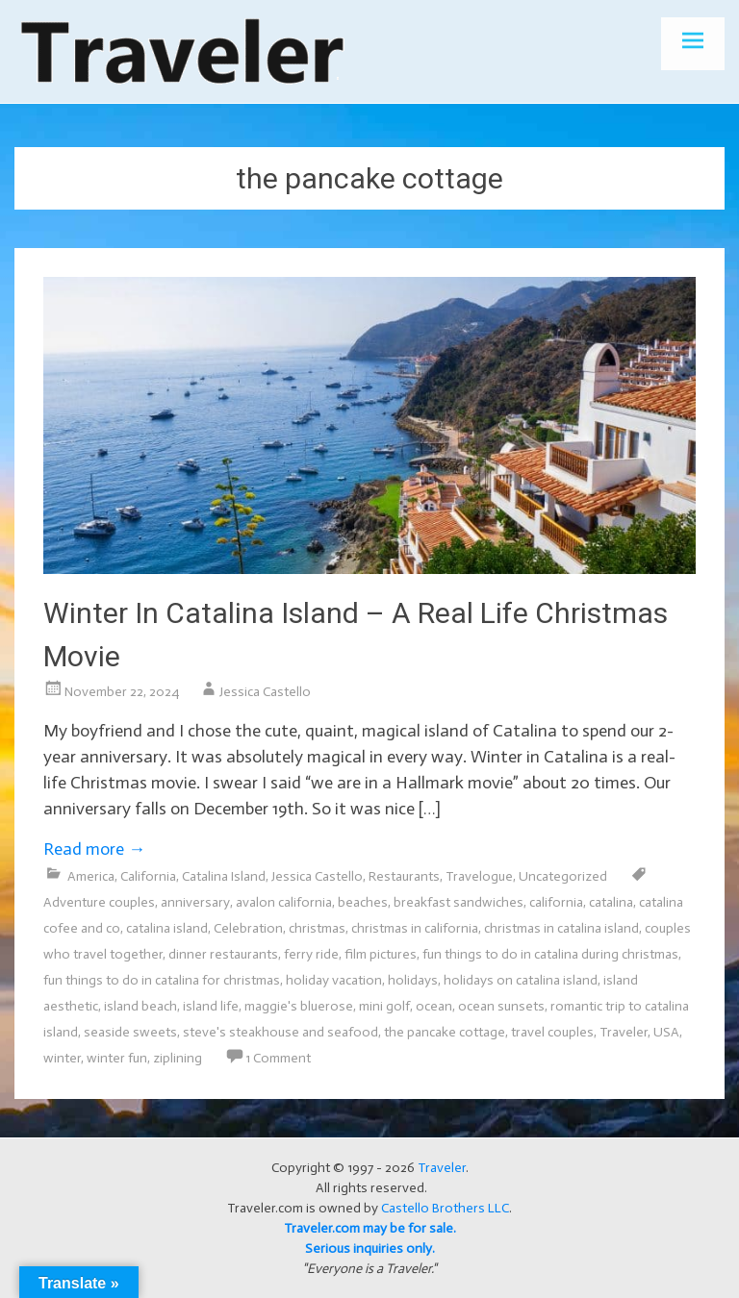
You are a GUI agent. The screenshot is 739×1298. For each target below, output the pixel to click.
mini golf (384, 1006)
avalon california (284, 902)
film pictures (380, 954)
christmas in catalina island (561, 928)
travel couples (552, 1032)
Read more (94, 849)
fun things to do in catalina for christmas (161, 980)
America (91, 876)
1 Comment (278, 1058)
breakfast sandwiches (458, 902)
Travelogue (479, 876)
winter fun (117, 1058)
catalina (611, 902)
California (148, 876)
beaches (363, 902)
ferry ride (311, 954)
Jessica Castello (265, 692)
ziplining (177, 1058)
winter (62, 1058)
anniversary (195, 902)
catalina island (167, 928)
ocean (434, 1006)
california (556, 902)
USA (666, 1032)
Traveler (623, 1032)
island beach (140, 1006)
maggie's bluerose (298, 1006)
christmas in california (414, 928)
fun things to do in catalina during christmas (550, 954)
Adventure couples (99, 902)
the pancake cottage (444, 1032)
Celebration (248, 928)
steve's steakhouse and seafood (280, 1032)
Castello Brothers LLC (445, 1208)
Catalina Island (224, 876)
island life (211, 1006)
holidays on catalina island (521, 980)
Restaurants (404, 876)
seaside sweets (130, 1032)
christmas (317, 928)
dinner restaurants (223, 954)
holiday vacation (334, 980)
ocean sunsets (501, 1006)
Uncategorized (563, 876)
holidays (413, 980)
